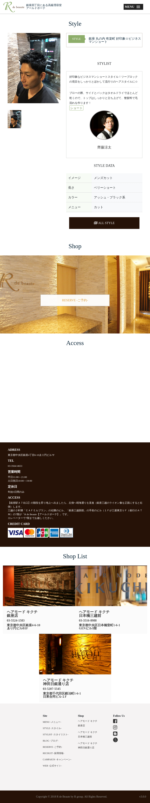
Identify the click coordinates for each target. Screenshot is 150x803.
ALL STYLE (104, 223)
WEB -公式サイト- (52, 765)
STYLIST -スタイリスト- (55, 734)
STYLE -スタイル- (52, 728)
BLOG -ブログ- (50, 740)
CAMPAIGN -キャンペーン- (57, 759)
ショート (76, 108)
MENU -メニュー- (52, 722)
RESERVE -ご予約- (75, 300)
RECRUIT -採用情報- (53, 753)
